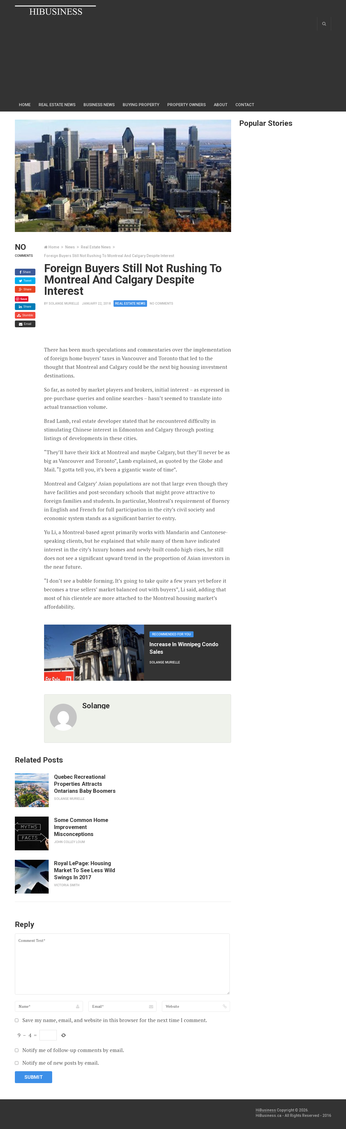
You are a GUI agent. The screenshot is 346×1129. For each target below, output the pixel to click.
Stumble (25, 315)
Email (25, 324)
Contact (244, 104)
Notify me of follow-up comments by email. (73, 1050)
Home (25, 104)
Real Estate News (57, 104)
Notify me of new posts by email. (60, 1062)
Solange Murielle (64, 303)
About (220, 104)
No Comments (161, 303)
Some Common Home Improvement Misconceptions (81, 827)
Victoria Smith (66, 885)
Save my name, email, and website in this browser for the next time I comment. (114, 1020)
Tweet (25, 281)
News (70, 247)
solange (96, 705)
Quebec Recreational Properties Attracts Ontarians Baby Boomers (85, 784)
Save (23, 299)
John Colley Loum (69, 842)
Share (25, 272)
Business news (99, 104)
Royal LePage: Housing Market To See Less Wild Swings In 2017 (84, 870)
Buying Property (141, 104)
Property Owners (186, 104)
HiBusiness (266, 1110)
